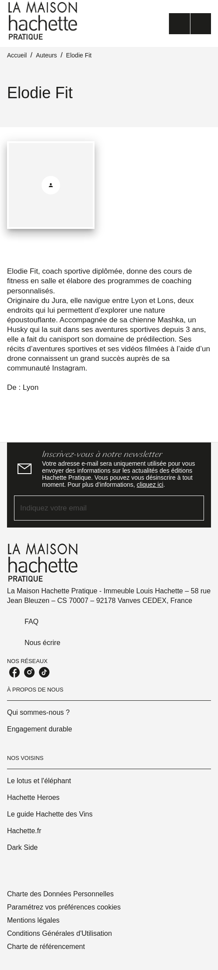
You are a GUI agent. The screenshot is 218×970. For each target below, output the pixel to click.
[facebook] (14, 672)
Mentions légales (33, 920)
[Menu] (190, 23)
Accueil (17, 55)
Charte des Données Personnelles (60, 894)
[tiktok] (44, 672)
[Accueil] (44, 21)
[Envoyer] (193, 507)
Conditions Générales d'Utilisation (59, 933)
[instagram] (29, 672)
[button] (109, 712)
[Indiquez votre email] (98, 508)
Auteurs (46, 55)
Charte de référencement (46, 946)
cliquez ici (150, 484)
